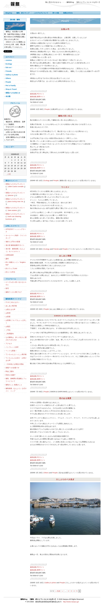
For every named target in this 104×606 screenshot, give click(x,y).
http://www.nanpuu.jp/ (71, 602)
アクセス (9, 343)
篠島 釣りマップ (22, 13)
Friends (56, 249)
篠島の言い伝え (65, 116)
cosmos (9, 60)
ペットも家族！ (11, 351)
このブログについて (41, 13)
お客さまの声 (10, 309)
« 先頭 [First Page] (58, 591)
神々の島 (55, 13)
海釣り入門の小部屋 (13, 242)
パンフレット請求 (12, 347)
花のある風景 (65, 398)
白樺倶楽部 (10, 255)
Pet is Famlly (11, 85)
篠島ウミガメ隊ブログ (14, 292)
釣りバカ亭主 (10, 272)
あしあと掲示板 (11, 306)
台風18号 (65, 29)
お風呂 (8, 326)
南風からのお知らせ (13, 93)
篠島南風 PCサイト (37, 94)
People (47, 109)
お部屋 (8, 317)
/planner (11, 195)
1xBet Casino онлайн (16, 186)
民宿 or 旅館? (10, 375)
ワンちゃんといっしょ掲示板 (16, 354)
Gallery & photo (50, 583)
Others (46, 473)
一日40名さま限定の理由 (15, 364)
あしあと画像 (65, 256)
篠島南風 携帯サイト (37, 97)
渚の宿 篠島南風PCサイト (15, 245)
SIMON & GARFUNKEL (65, 316)
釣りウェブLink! (11, 268)
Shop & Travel (11, 89)
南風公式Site (68, 13)
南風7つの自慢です (12, 368)
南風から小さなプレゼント (15, 184)
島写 (7, 288)
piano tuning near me (15, 201)
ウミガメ (65, 187)
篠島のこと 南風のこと (14, 385)
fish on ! (9, 67)
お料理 (8, 313)
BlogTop (9, 13)
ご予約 (8, 330)
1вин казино (12, 210)
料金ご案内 (10, 371)
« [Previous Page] (62, 591)
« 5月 (9, 174)
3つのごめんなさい (12, 302)
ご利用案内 (10, 334)
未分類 (8, 96)
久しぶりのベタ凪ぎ (65, 479)
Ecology (47, 180)
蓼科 (7, 259)
